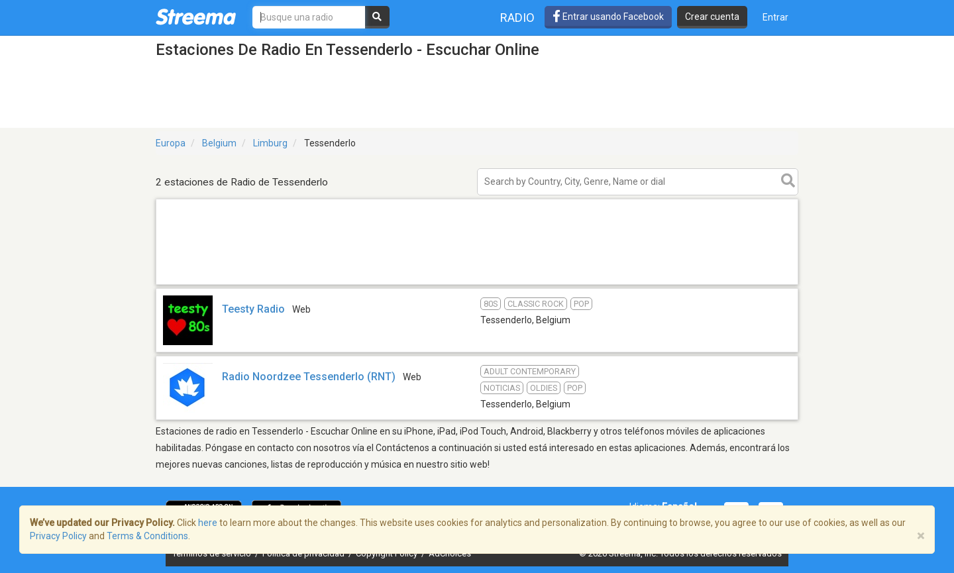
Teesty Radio (253, 309)
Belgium (219, 143)
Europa (171, 143)
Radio (517, 18)
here (207, 522)
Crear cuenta (712, 16)
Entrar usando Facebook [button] (608, 16)
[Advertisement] (477, 284)
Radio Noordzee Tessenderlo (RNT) (309, 376)
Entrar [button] (775, 17)
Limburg (270, 143)
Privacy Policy (58, 536)
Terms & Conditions (147, 536)
